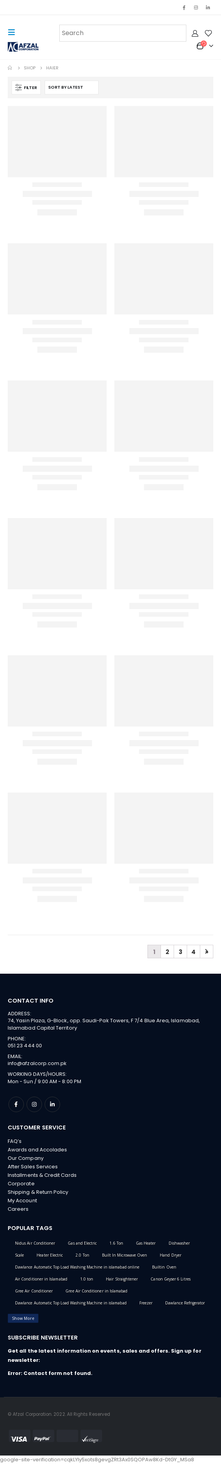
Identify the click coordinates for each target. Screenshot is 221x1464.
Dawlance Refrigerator (185, 1303)
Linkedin (52, 1104)
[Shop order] (72, 87)
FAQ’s (15, 1141)
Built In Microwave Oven (124, 1255)
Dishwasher (179, 1243)
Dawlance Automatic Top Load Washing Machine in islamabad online (77, 1267)
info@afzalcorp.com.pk (37, 1063)
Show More (23, 1318)
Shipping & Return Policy (38, 1192)
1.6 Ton (116, 1243)
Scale (19, 1255)
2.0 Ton (82, 1255)
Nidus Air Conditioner (35, 1243)
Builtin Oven (164, 1267)
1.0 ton (86, 1279)
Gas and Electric (82, 1243)
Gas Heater (146, 1243)
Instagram (34, 1104)
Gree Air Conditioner (34, 1291)
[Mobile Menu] (14, 32)
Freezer (145, 1303)
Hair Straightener (122, 1279)
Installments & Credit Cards (42, 1175)
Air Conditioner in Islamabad (41, 1279)
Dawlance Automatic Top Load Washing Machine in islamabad (71, 1303)
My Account (22, 1200)
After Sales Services (33, 1166)
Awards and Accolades (37, 1149)
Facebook (16, 1104)
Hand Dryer (170, 1255)
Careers (18, 1209)
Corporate (21, 1183)
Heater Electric (50, 1255)
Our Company (26, 1158)
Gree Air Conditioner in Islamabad (96, 1291)
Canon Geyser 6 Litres (170, 1279)
